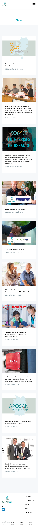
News (26, 508)
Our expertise (29, 500)
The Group (28, 496)
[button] (34, 4)
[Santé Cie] (4, 4)
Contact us (28, 512)
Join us (27, 504)
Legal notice (21, 523)
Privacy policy (13, 523)
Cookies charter (30, 523)
